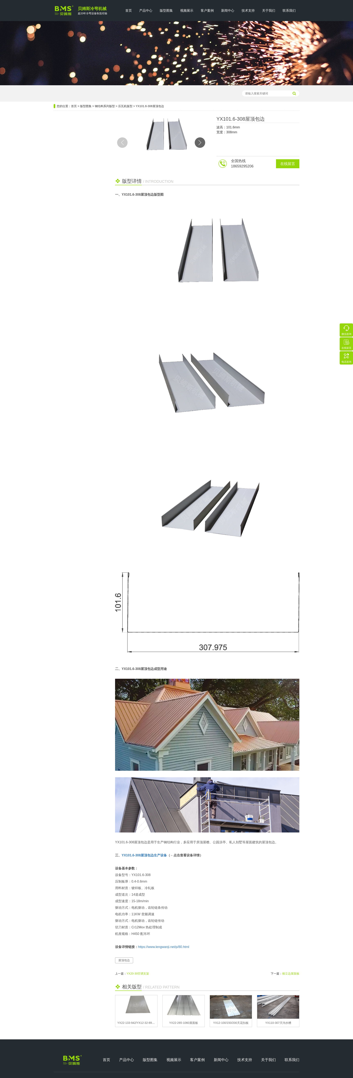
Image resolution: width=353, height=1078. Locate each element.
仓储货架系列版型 (70, 177)
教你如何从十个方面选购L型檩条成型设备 (78, 266)
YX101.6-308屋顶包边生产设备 (144, 855)
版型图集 (166, 10)
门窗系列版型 (66, 167)
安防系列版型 (66, 243)
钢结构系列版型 (105, 106)
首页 (128, 10)
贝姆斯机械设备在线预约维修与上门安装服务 (78, 275)
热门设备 (78, 503)
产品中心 (145, 10)
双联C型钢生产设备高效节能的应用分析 (78, 292)
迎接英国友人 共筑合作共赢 (74, 300)
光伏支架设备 (138, 93)
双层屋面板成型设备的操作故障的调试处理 (78, 325)
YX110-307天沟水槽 (278, 1022)
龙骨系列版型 (66, 199)
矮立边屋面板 (290, 973)
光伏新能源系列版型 (71, 145)
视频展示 (186, 10)
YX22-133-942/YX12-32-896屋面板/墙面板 (144, 1022)
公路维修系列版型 (70, 188)
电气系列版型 (66, 156)
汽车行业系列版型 (70, 210)
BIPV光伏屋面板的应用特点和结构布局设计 (78, 283)
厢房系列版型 (66, 232)
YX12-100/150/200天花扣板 (231, 1022)
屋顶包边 (124, 960)
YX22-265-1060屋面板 (183, 1022)
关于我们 (268, 10)
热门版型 (78, 337)
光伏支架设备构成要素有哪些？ (77, 317)
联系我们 (289, 10)
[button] (200, 142)
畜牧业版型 (65, 221)
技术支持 (248, 10)
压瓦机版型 (125, 106)
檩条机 (87, 93)
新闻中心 (227, 10)
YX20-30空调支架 (138, 973)
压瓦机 (76, 93)
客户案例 (207, 10)
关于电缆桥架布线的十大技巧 (75, 308)
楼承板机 (100, 93)
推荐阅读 (78, 255)
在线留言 (287, 164)
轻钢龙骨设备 (118, 93)
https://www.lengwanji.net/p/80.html (163, 947)
